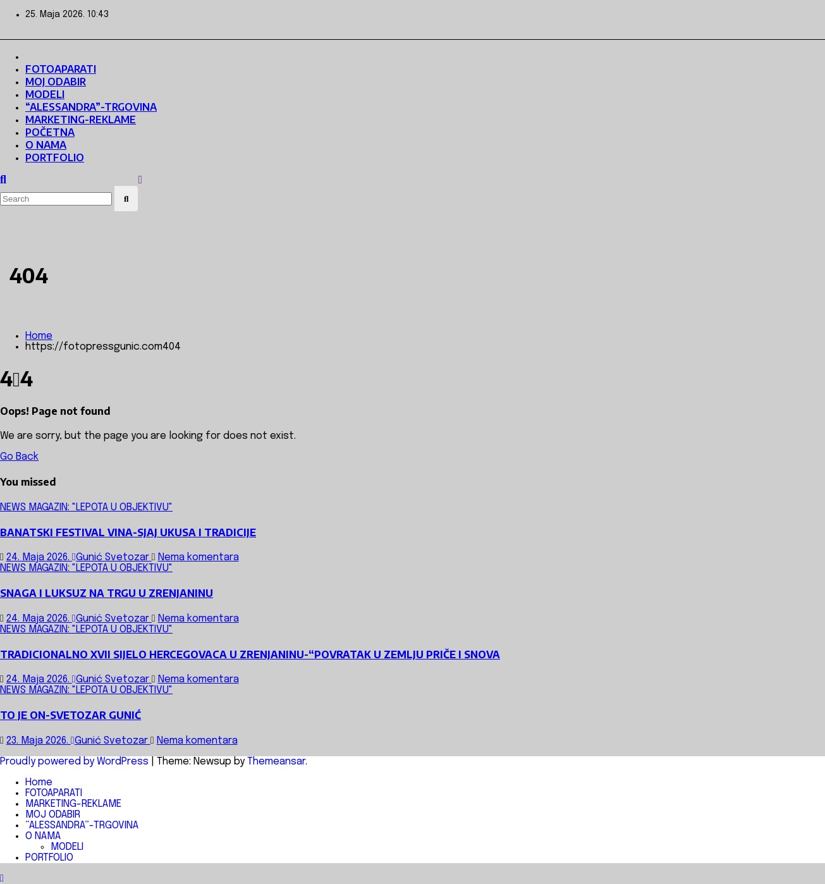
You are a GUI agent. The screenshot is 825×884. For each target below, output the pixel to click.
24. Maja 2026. (39, 557)
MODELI (44, 94)
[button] (3, 180)
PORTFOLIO (54, 157)
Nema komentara (198, 557)
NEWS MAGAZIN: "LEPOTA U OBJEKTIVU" (86, 507)
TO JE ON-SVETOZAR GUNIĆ (70, 715)
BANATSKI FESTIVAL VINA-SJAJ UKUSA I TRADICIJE (128, 532)
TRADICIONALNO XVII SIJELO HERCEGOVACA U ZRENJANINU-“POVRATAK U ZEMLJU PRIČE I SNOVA (250, 654)
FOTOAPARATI (60, 69)
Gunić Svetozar (112, 557)
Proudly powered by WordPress (75, 761)
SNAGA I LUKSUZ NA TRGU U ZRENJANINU (106, 593)
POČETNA (50, 132)
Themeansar (276, 761)
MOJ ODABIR (55, 81)
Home (38, 336)
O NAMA (45, 144)
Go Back (19, 456)
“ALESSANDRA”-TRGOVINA (91, 107)
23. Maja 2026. (38, 740)
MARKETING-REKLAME (80, 119)
